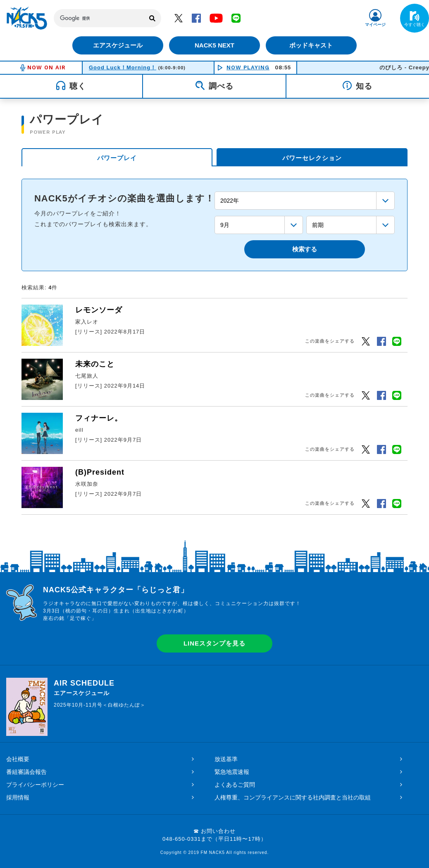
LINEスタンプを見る (214, 643)
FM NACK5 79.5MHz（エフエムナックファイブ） (27, 18)
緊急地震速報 (231, 772)
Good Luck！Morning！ (122, 67)
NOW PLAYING (247, 67)
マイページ (375, 24)
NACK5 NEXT (214, 45)
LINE (236, 18)
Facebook (196, 18)
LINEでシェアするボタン (396, 341)
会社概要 (17, 759)
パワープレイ (117, 157)
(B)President (99, 472)
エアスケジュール (117, 45)
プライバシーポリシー (35, 784)
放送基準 (226, 759)
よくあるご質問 (234, 784)
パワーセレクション (312, 157)
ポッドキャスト (312, 45)
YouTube (216, 18)
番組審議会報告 (26, 772)
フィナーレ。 (98, 418)
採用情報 (17, 797)
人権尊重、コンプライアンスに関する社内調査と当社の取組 (292, 797)
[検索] (99, 18)
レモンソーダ (98, 310)
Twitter (179, 18)
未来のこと (94, 364)
